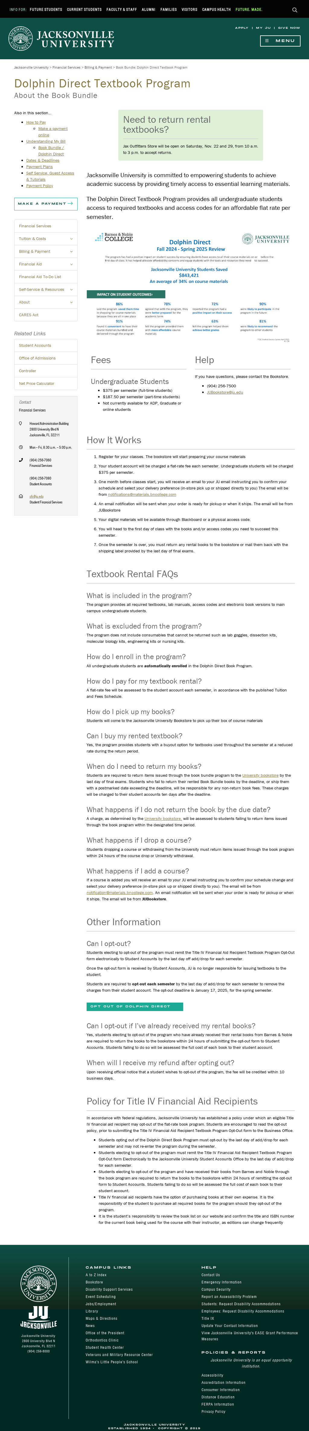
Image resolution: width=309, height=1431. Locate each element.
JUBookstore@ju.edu (225, 392)
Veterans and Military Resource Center (119, 1354)
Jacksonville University (31, 67)
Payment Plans (39, 166)
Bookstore (94, 1282)
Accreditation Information (224, 1382)
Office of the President (105, 1332)
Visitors (189, 9)
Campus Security (216, 1289)
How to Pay (36, 122)
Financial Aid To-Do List (40, 276)
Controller (27, 370)
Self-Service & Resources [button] (48, 291)
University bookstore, (163, 818)
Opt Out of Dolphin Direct (131, 1006)
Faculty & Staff (122, 9)
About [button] (48, 304)
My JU (263, 28)
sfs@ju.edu (36, 496)
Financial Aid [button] (48, 266)
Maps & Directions (101, 1318)
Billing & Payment (98, 67)
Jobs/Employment (101, 1303)
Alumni (148, 9)
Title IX (208, 1318)
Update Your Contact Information (230, 1325)
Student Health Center (105, 1347)
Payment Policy (39, 185)
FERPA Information (218, 1404)
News (90, 1325)
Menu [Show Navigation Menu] (280, 41)
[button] (295, 10)
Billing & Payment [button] (48, 253)
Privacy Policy (213, 1411)
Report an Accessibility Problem (229, 1296)
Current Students (84, 9)
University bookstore (260, 775)
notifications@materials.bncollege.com (142, 494)
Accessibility (212, 1375)
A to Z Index (96, 1274)
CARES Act (28, 314)
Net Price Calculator (36, 383)
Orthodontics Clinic (102, 1340)
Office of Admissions (37, 358)
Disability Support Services (109, 1289)
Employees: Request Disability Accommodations (243, 1311)
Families (169, 9)
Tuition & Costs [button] (48, 240)
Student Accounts (35, 345)
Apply (242, 28)
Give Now (289, 28)
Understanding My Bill (45, 141)
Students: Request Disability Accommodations (241, 1303)
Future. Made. (249, 9)
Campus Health (216, 9)
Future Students (46, 9)
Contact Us (211, 1274)
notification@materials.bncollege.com (120, 892)
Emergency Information (222, 1282)
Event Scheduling (101, 1296)
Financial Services (67, 67)
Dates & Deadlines (42, 160)
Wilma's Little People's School (112, 1361)
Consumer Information (221, 1389)
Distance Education (218, 1397)
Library (92, 1311)
